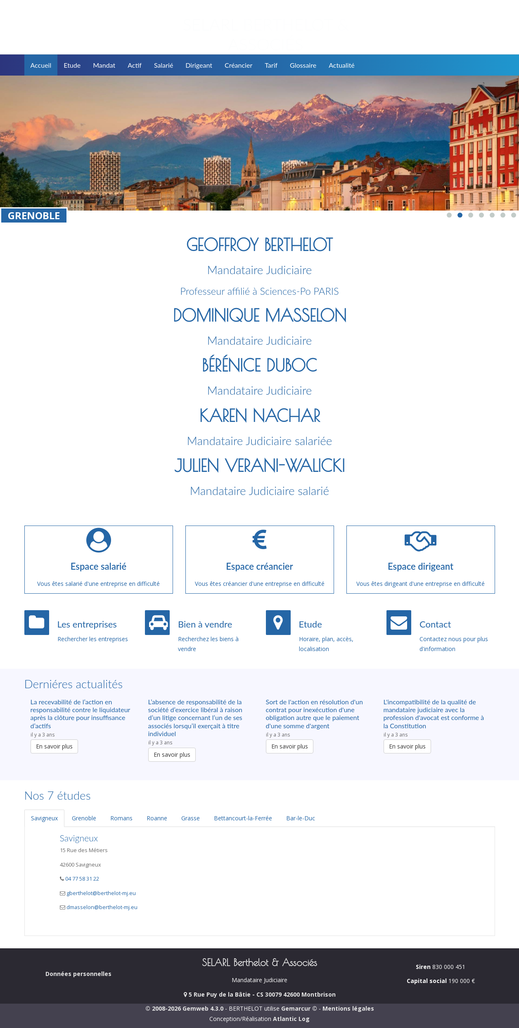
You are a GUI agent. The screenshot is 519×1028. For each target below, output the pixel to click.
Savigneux (44, 818)
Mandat (104, 65)
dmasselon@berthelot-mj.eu (101, 907)
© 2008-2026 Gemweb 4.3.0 (184, 1008)
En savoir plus (54, 746)
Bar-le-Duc (300, 818)
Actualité (342, 65)
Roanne (157, 818)
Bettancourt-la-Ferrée (243, 818)
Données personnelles (78, 974)
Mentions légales (348, 1008)
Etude (72, 65)
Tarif (271, 65)
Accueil (41, 65)
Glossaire (303, 65)
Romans (121, 818)
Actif (135, 65)
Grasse (190, 818)
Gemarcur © (299, 1008)
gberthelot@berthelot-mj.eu (101, 893)
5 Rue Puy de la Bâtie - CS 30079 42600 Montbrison (260, 994)
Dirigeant (198, 65)
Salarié (163, 65)
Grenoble (84, 818)
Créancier (238, 65)
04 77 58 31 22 (81, 878)
